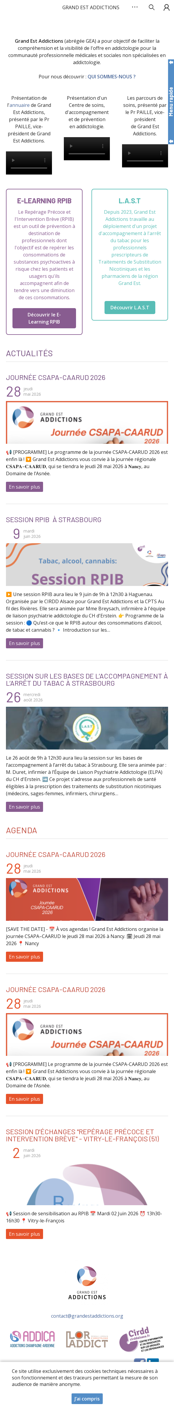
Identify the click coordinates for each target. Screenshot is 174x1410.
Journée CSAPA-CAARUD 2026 (55, 377)
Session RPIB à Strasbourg (54, 519)
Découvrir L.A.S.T (129, 307)
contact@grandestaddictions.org (87, 1316)
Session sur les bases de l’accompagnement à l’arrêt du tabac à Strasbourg (87, 679)
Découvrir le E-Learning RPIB (44, 318)
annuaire (20, 105)
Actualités (29, 353)
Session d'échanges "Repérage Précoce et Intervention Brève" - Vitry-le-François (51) (82, 1135)
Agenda (21, 830)
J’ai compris (87, 1398)
